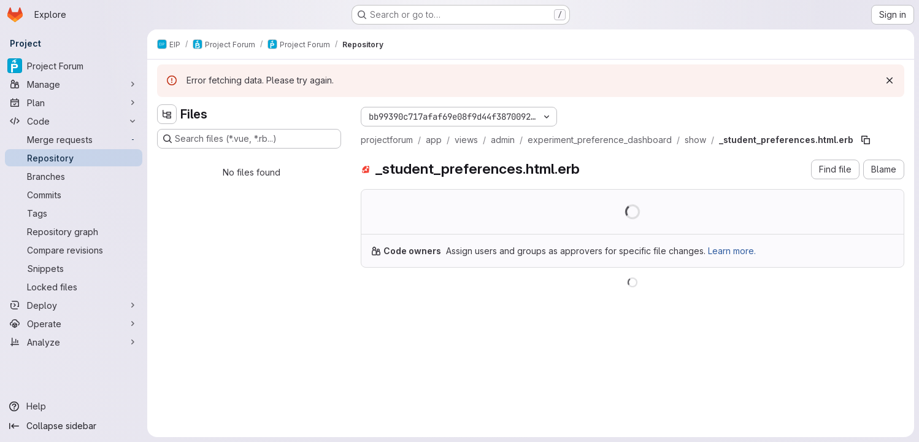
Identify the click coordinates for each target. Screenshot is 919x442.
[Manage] (73, 84)
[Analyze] (73, 342)
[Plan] (73, 102)
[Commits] (73, 194)
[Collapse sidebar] (73, 426)
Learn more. (732, 251)
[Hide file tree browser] (167, 114)
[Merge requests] (73, 139)
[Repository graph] (73, 231)
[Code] (73, 121)
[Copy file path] (865, 140)
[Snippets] (73, 268)
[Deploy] (73, 305)
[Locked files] (73, 286)
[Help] (73, 406)
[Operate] (73, 323)
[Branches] (73, 176)
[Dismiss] (889, 80)
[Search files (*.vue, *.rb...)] (249, 139)
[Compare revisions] (73, 249)
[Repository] (73, 157)
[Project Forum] (73, 65)
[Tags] (73, 213)
